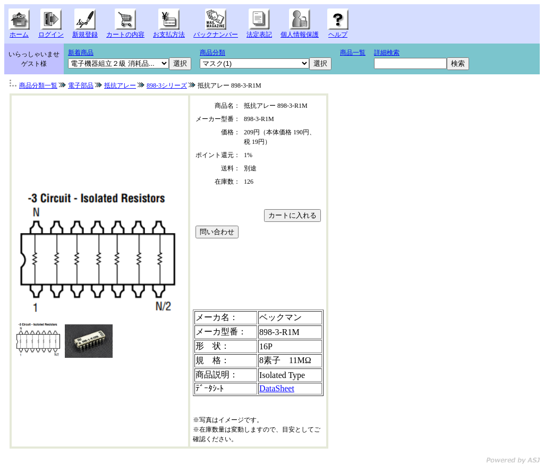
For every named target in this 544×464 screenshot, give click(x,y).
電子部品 (81, 85)
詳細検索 (387, 52)
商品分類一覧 (38, 85)
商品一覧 (353, 52)
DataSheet (276, 388)
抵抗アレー (120, 85)
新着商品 (81, 52)
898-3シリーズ (167, 85)
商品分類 (212, 52)
